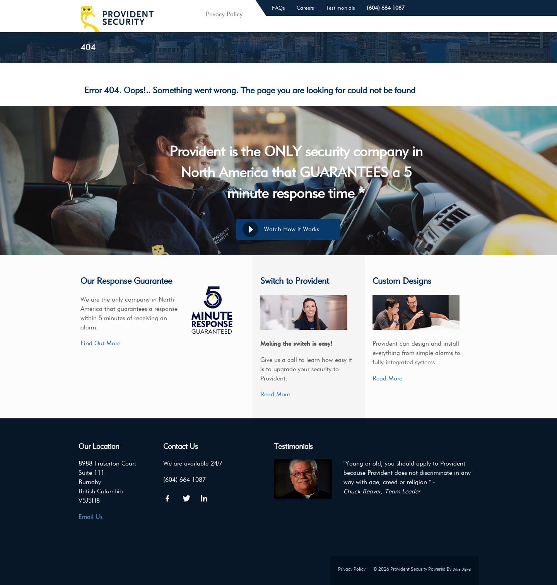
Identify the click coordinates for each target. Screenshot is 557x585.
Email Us (91, 516)
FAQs (278, 8)
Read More (275, 394)
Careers (305, 8)
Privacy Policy (352, 569)
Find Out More (100, 343)
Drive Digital (462, 569)
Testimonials (340, 8)
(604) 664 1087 (386, 8)
